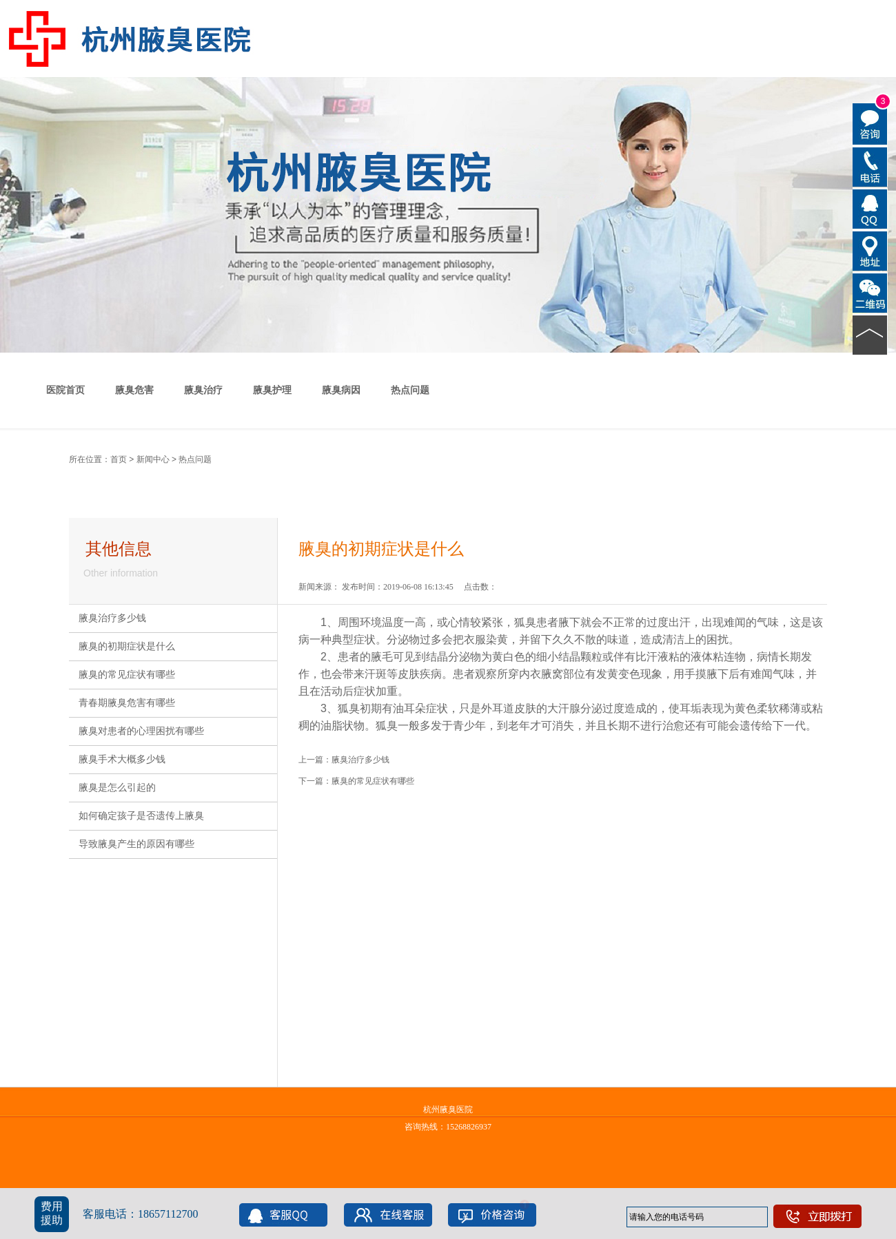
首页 (118, 459)
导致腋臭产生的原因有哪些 (136, 844)
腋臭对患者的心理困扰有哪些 (141, 731)
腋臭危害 (134, 390)
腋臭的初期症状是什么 (127, 646)
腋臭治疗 (203, 390)
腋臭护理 (272, 390)
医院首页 (65, 390)
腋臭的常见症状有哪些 (127, 674)
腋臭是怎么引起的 (117, 787)
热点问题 (410, 390)
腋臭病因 (341, 390)
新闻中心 (153, 459)
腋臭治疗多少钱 (112, 618)
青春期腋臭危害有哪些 (127, 703)
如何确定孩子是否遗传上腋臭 (141, 816)
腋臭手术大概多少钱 (122, 759)
